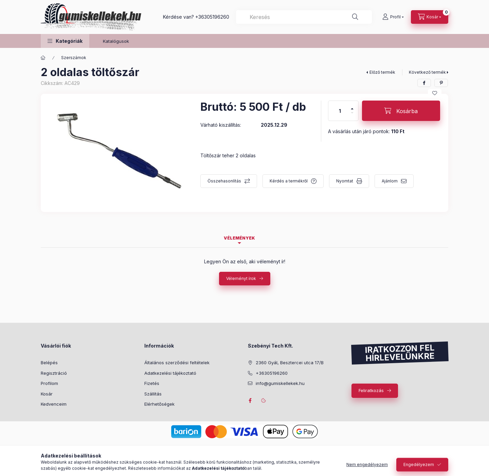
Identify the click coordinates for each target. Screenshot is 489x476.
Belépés (49, 362)
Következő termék (427, 72)
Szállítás (153, 393)
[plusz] (352, 106)
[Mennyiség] (340, 111)
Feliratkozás (371, 390)
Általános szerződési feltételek (177, 362)
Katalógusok (116, 41)
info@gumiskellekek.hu (280, 383)
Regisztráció (54, 373)
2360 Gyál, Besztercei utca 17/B (290, 362)
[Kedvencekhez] (434, 93)
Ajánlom (390, 180)
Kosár (47, 393)
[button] (65, 41)
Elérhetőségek (159, 404)
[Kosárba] (401, 111)
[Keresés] (355, 17)
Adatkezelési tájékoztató (170, 373)
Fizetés (151, 383)
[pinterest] (441, 83)
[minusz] (352, 116)
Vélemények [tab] (239, 238)
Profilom (49, 383)
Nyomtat (344, 180)
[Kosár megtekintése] (429, 17)
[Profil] (393, 17)
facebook (250, 400)
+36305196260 (212, 17)
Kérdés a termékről (289, 180)
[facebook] (424, 83)
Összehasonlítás (224, 180)
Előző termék (382, 72)
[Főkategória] (43, 58)
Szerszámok (73, 57)
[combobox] (304, 17)
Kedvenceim (54, 404)
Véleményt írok (241, 278)
